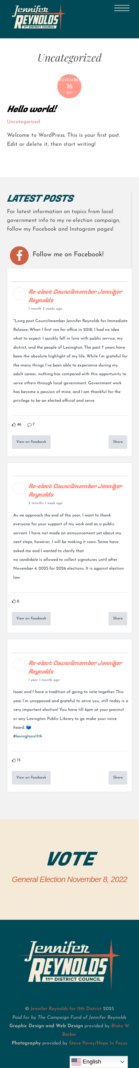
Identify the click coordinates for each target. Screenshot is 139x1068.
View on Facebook (31, 442)
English (86, 1062)
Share (118, 442)
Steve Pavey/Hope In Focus (98, 1043)
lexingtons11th (29, 736)
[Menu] (122, 8)
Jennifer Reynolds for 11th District (66, 1008)
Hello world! (31, 109)
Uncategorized (23, 122)
